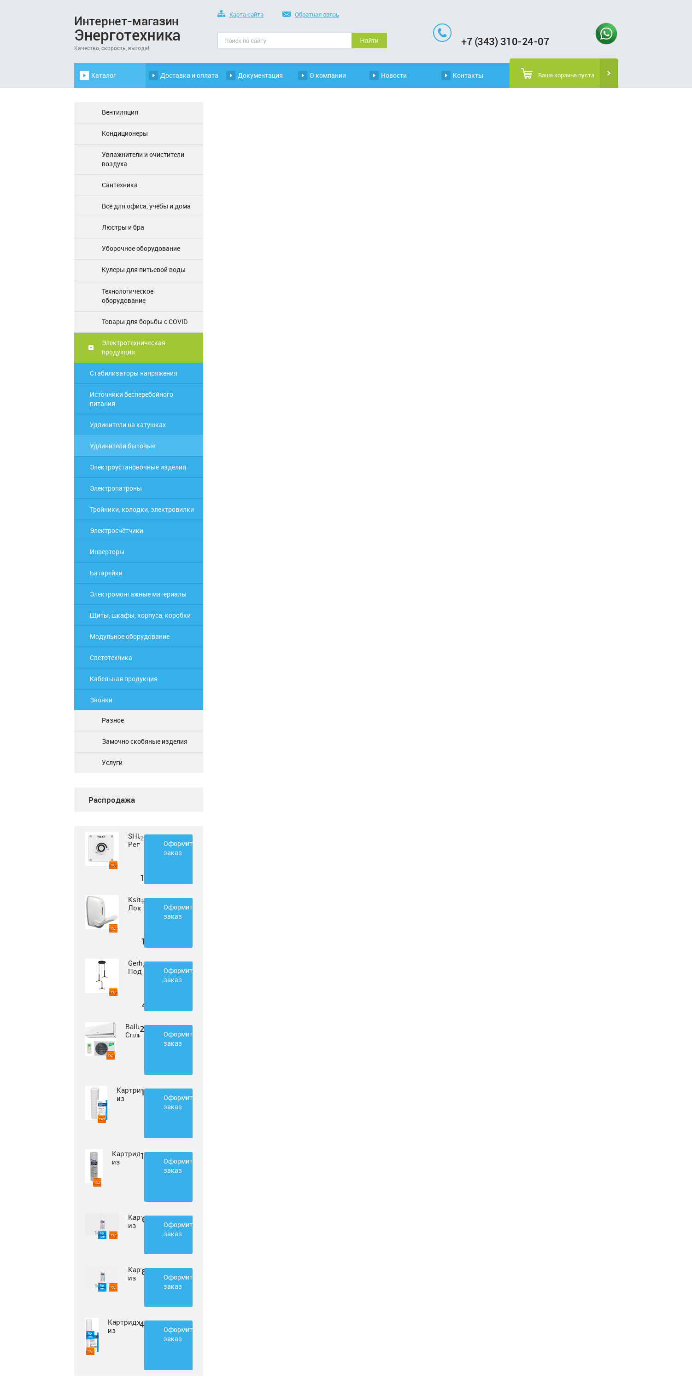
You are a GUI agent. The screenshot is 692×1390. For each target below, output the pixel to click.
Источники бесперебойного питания (131, 399)
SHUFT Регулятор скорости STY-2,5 (134, 840)
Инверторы (107, 551)
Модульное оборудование (130, 636)
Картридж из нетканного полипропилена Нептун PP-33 (135, 1221)
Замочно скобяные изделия (145, 741)
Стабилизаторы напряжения (133, 373)
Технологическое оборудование (127, 296)
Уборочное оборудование (141, 248)
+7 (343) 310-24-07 (505, 41)
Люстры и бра (123, 227)
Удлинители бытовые (122, 445)
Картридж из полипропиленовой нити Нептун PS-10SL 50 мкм (126, 1157)
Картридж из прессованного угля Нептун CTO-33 (134, 1273)
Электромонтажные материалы (138, 594)
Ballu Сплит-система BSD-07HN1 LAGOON (132, 1030)
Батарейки (106, 572)
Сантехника (120, 184)
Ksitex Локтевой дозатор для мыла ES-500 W (134, 903)
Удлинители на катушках (128, 424)
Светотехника (111, 657)
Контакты (468, 75)
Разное (113, 720)
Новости (394, 75)
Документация (260, 75)
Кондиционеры (125, 133)
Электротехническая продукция (133, 347)
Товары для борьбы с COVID (145, 321)
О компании (328, 75)
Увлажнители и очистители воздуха (143, 159)
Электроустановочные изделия (138, 467)
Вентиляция (120, 112)
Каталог (103, 75)
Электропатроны (116, 488)
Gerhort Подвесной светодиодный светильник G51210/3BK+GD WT (135, 967)
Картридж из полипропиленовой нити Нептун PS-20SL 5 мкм (124, 1326)
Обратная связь (310, 15)
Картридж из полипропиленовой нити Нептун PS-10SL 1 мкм (129, 1094)
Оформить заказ (178, 848)
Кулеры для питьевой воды (144, 269)
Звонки (101, 699)
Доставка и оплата (189, 75)
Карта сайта (240, 15)
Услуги (112, 762)
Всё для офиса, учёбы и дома (146, 206)
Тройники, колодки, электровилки (142, 509)
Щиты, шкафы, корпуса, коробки (140, 615)
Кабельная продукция (124, 678)
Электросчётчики (116, 530)
